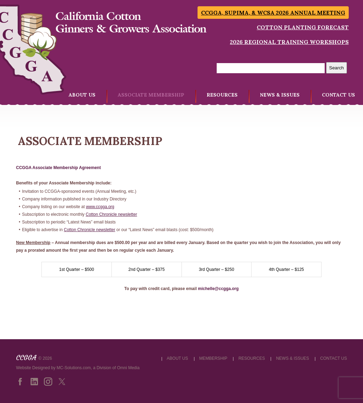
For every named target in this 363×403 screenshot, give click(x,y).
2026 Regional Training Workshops (289, 41)
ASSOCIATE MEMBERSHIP (151, 95)
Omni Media (128, 367)
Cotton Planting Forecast (303, 27)
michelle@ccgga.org (218, 288)
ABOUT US (82, 95)
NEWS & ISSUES (280, 95)
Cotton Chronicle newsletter (111, 214)
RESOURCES (222, 95)
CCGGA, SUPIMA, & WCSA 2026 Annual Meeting (273, 12)
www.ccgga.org (100, 206)
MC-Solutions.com (74, 367)
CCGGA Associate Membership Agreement (58, 167)
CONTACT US (338, 95)
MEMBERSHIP (213, 358)
